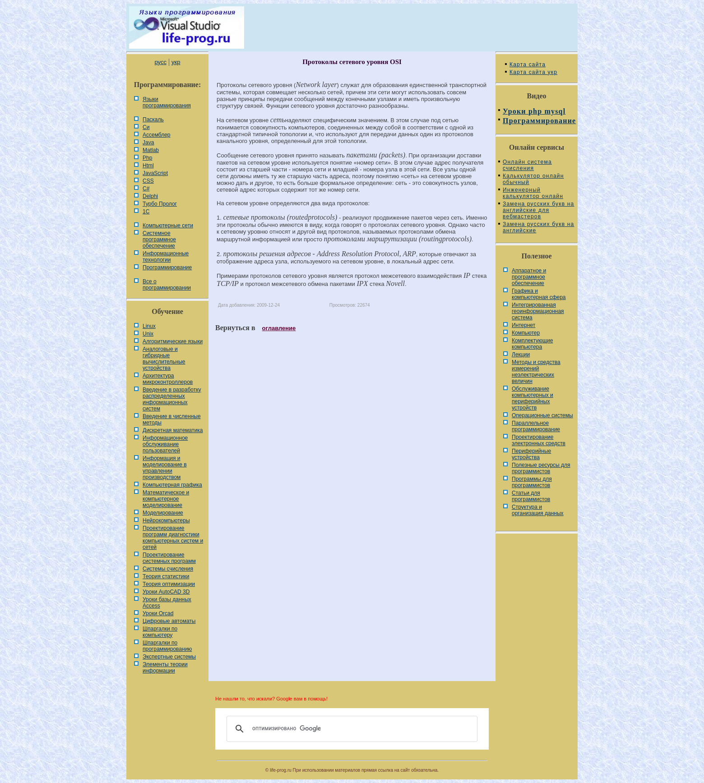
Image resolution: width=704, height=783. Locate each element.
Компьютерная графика (172, 485)
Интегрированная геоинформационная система (538, 311)
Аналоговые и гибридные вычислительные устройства (164, 358)
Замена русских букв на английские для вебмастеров (538, 210)
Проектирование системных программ (169, 558)
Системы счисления (168, 569)
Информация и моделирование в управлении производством (165, 467)
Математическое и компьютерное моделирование (166, 498)
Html (148, 165)
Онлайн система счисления (527, 165)
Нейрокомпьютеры (166, 520)
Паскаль (153, 119)
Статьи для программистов (531, 496)
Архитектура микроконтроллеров (168, 379)
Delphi (150, 196)
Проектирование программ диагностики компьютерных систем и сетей (173, 537)
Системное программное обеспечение (159, 239)
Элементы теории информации (165, 667)
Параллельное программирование (536, 426)
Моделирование (163, 513)
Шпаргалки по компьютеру (160, 632)
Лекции (521, 354)
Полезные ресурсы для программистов (541, 468)
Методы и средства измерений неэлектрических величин (536, 371)
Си (146, 127)
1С (146, 211)
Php (147, 158)
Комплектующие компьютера (532, 343)
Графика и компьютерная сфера (539, 294)
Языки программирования (167, 102)
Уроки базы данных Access (167, 602)
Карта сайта (527, 64)
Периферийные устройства (531, 454)
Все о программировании (167, 284)
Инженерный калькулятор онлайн (533, 193)
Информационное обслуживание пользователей (165, 444)
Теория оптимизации (169, 584)
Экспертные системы (169, 657)
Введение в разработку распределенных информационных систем (172, 399)
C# (146, 188)
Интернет (523, 325)
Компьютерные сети (168, 225)
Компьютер (526, 333)
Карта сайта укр (533, 72)
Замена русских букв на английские (538, 227)
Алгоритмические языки (173, 341)
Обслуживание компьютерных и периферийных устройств (532, 398)
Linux (149, 326)
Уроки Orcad (158, 613)
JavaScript (155, 173)
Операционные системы (542, 415)
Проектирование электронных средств (538, 440)
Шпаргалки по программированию (167, 646)
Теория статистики (166, 576)
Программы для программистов (532, 482)
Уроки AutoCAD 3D (166, 592)
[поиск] (350, 728)
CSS (148, 181)
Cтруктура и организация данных (538, 510)
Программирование (167, 267)
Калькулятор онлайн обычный (533, 179)
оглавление (279, 328)
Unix (148, 334)
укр (175, 62)
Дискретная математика (173, 430)
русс (160, 62)
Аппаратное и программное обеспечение (529, 276)
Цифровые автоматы (169, 621)
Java (148, 142)
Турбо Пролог (160, 204)
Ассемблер (156, 135)
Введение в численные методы (172, 419)
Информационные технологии (166, 256)
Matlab (151, 150)
